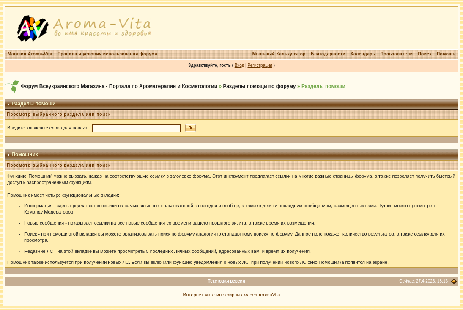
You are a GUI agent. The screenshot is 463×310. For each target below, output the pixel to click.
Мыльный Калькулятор (279, 54)
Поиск (425, 54)
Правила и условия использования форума (107, 54)
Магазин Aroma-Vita (30, 54)
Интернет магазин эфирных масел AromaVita (231, 294)
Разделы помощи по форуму (259, 86)
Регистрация (259, 65)
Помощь (446, 54)
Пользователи (396, 54)
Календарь (363, 54)
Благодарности (328, 54)
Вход (239, 65)
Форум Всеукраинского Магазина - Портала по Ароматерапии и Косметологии (119, 86)
